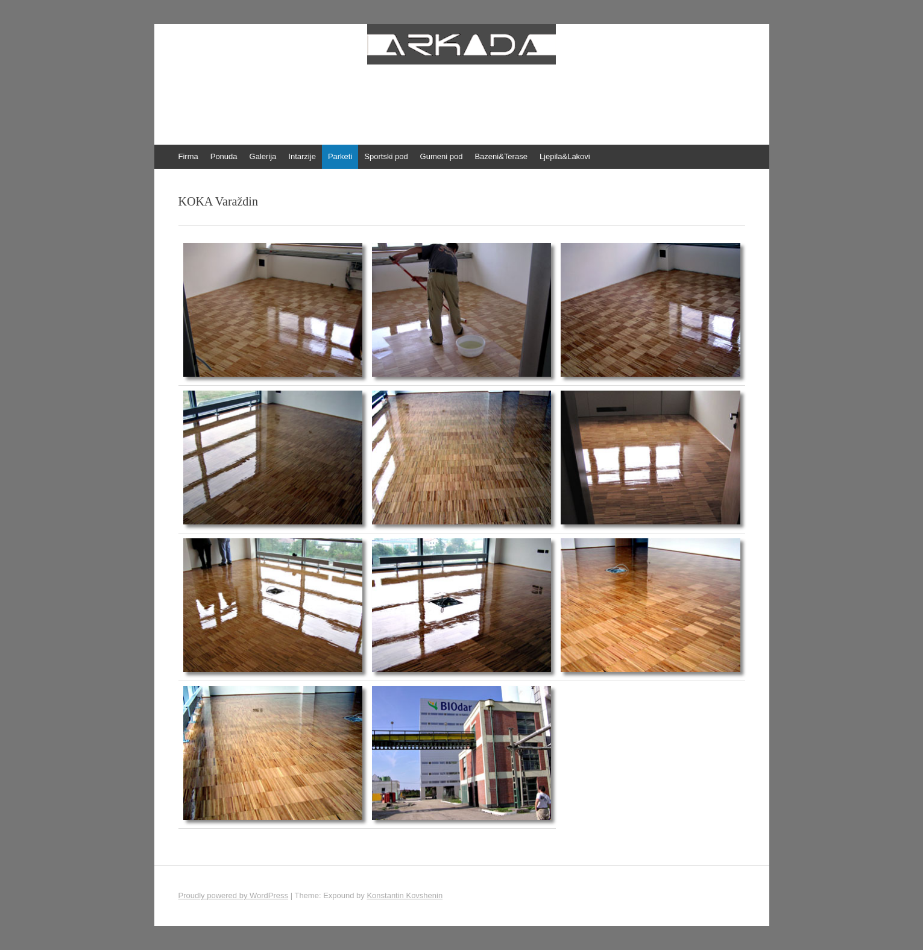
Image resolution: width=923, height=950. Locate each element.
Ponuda (224, 156)
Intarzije (302, 156)
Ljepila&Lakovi (565, 156)
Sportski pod (386, 156)
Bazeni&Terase (500, 156)
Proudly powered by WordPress (233, 895)
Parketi (340, 156)
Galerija (263, 156)
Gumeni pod (441, 156)
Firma (188, 156)
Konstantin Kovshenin (405, 895)
